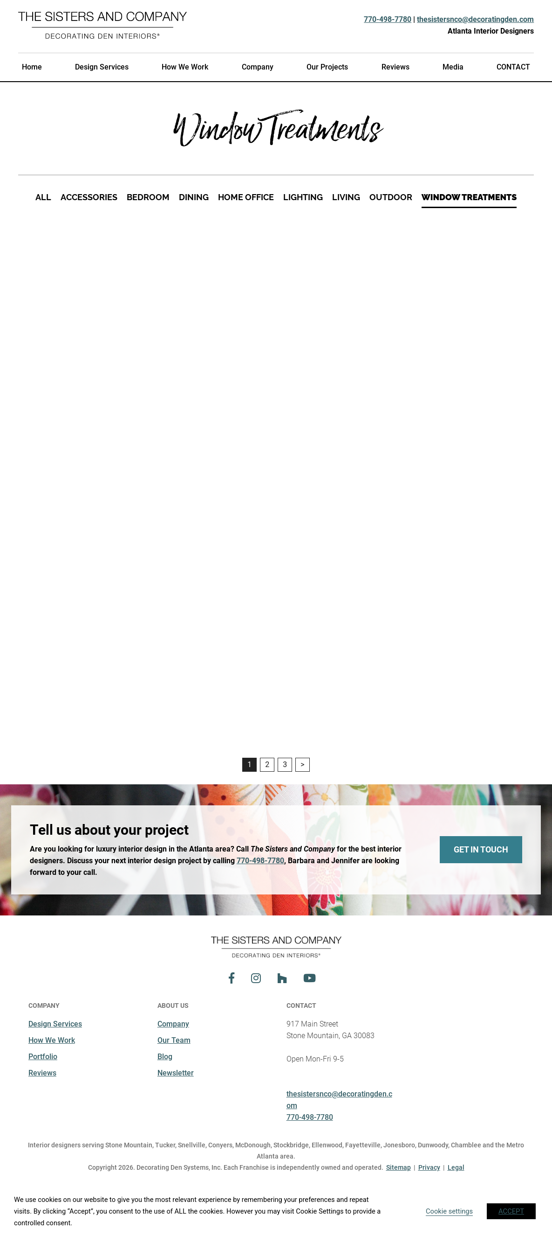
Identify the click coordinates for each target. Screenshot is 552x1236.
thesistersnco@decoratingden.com (475, 19)
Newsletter (175, 1072)
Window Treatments (469, 197)
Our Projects (327, 67)
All (43, 197)
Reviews (395, 67)
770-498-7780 (387, 19)
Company (257, 67)
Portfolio (42, 1056)
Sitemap (398, 1167)
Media (453, 67)
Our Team (174, 1040)
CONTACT (513, 67)
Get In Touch (481, 849)
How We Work (185, 67)
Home (32, 67)
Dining (194, 197)
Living (346, 197)
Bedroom (148, 197)
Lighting (303, 197)
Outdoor (390, 197)
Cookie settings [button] (449, 1211)
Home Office (246, 197)
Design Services (102, 67)
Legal (456, 1167)
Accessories (89, 197)
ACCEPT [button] (511, 1211)
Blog (164, 1056)
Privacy (429, 1167)
